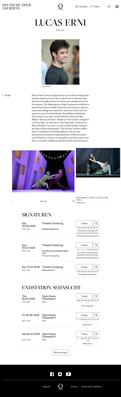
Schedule (83, 6)
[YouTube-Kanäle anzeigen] (68, 374)
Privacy (74, 386)
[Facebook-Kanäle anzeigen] (52, 374)
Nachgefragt (55, 256)
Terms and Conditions (91, 386)
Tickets (96, 6)
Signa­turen (37, 215)
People (8, 95)
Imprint (46, 386)
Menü (117, 6)
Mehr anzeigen (60, 352)
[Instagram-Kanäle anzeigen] (60, 374)
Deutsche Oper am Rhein (16, 6)
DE (109, 6)
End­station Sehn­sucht (51, 287)
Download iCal (96, 223)
